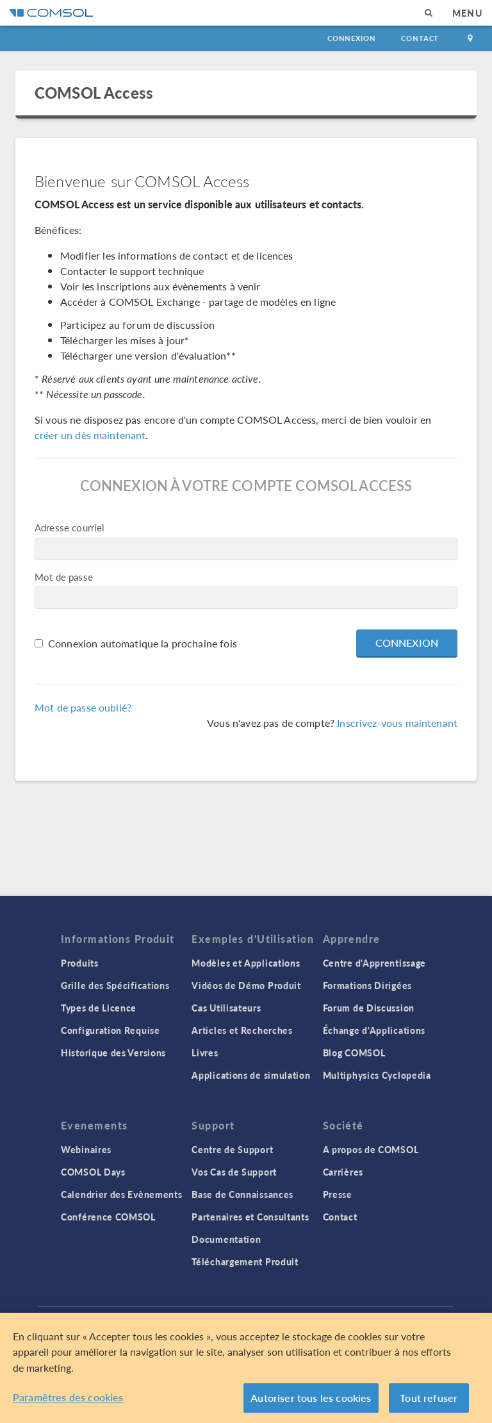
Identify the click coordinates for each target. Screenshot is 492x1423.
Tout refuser (428, 1397)
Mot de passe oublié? (83, 707)
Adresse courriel (69, 527)
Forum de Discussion (368, 1007)
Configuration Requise (110, 1030)
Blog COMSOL (354, 1052)
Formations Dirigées (367, 985)
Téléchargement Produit (245, 1261)
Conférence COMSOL (108, 1216)
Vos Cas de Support (234, 1171)
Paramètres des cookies (68, 1397)
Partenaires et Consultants (250, 1216)
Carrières (343, 1171)
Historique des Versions (113, 1052)
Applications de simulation (251, 1075)
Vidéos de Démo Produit (246, 985)
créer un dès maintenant (90, 435)
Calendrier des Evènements (122, 1194)
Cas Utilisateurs (226, 1007)
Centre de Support (232, 1149)
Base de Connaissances (242, 1194)
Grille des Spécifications (115, 985)
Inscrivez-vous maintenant (397, 722)
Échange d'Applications (374, 1030)
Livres (205, 1052)
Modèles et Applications (246, 962)
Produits (80, 962)
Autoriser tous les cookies (310, 1397)
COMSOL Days (93, 1171)
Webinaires (86, 1149)
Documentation (226, 1239)
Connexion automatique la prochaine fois (142, 643)
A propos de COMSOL (371, 1149)
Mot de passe (64, 576)
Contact (420, 38)
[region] (246, 1368)
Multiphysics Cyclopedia (377, 1075)
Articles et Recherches (242, 1030)
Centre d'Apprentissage (374, 962)
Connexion (351, 38)
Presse (337, 1194)
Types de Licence (98, 1007)
